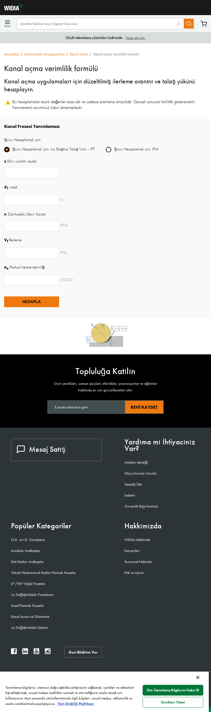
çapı (10, 187)
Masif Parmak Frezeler (27, 605)
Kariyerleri (132, 550)
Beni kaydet (144, 407)
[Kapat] (197, 677)
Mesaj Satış (41, 449)
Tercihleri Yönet (173, 702)
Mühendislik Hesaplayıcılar (44, 54)
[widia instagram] (48, 652)
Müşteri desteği (136, 462)
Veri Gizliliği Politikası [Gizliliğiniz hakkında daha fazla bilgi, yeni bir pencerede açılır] (75, 703)
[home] (11, 9)
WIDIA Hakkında (137, 539)
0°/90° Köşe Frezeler (28, 583)
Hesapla (32, 301)
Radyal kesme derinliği (24, 267)
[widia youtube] (36, 652)
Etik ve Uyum (134, 572)
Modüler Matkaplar (25, 550)
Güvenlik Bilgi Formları (141, 506)
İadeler (129, 495)
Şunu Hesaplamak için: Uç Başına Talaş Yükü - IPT (53, 149)
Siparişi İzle (133, 484)
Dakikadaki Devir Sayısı (24, 214)
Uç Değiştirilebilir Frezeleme (32, 594)
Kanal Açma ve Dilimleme (30, 616)
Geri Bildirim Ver (83, 652)
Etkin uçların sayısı (20, 161)
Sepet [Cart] (204, 24)
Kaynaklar (11, 54)
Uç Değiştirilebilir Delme (29, 627)
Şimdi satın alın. (135, 38)
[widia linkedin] (25, 652)
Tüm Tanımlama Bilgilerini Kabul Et (173, 690)
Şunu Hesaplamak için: (22, 139)
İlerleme (12, 240)
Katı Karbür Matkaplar (27, 561)
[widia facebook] (14, 652)
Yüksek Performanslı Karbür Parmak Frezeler (43, 572)
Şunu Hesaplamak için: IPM (136, 149)
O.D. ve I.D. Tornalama (28, 539)
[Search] (189, 24)
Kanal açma (79, 54)
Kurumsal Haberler (138, 561)
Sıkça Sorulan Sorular (140, 473)
